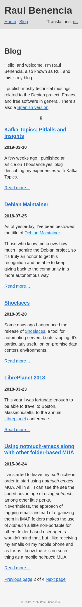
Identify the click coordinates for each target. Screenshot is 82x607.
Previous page (18, 579)
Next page (56, 579)
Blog (23, 21)
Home (10, 21)
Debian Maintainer (26, 204)
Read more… (17, 187)
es (75, 21)
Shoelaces (17, 303)
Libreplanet (15, 418)
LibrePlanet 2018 (24, 378)
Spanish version (32, 107)
